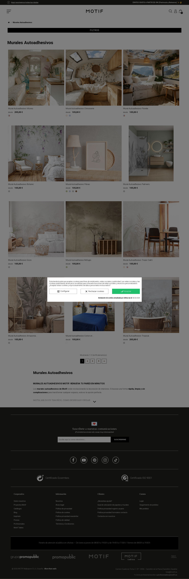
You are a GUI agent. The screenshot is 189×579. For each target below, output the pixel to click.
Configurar (63, 291)
